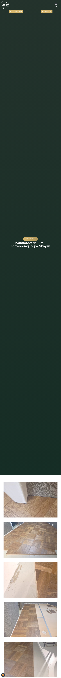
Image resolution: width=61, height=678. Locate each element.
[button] (56, 4)
